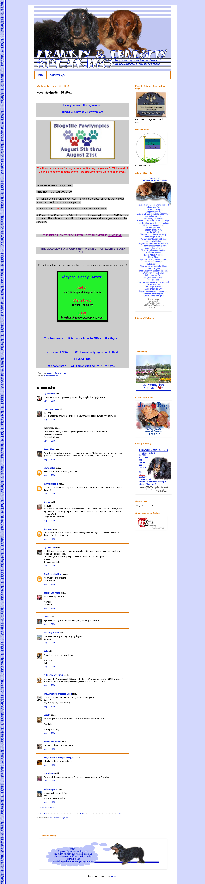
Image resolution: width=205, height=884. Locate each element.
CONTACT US (57, 75)
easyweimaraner (51, 484)
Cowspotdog (49, 468)
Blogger (114, 876)
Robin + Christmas (52, 593)
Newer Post (42, 813)
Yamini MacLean (51, 409)
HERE (57, 208)
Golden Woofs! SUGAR (53, 675)
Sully (46, 651)
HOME (40, 75)
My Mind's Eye (50, 548)
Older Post (123, 813)
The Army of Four (51, 633)
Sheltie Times (49, 449)
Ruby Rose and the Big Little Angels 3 (59, 758)
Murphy (47, 715)
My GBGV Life (49, 394)
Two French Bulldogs (53, 574)
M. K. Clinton (49, 773)
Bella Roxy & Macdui (52, 742)
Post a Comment (47, 808)
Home (83, 813)
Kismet (46, 617)
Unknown (48, 529)
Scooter (47, 502)
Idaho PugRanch (51, 789)
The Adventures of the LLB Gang (58, 694)
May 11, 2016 (49, 401)
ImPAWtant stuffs (51, 376)
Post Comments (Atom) (58, 818)
